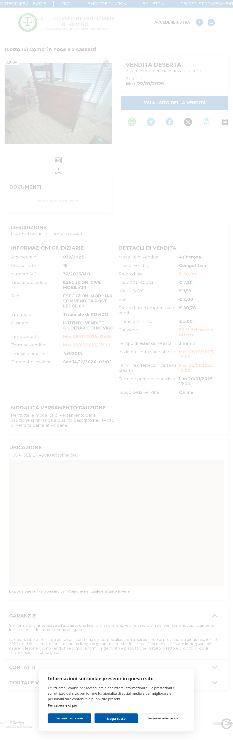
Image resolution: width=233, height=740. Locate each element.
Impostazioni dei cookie (163, 718)
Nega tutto (116, 718)
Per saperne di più (62, 705)
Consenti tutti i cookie (69, 718)
